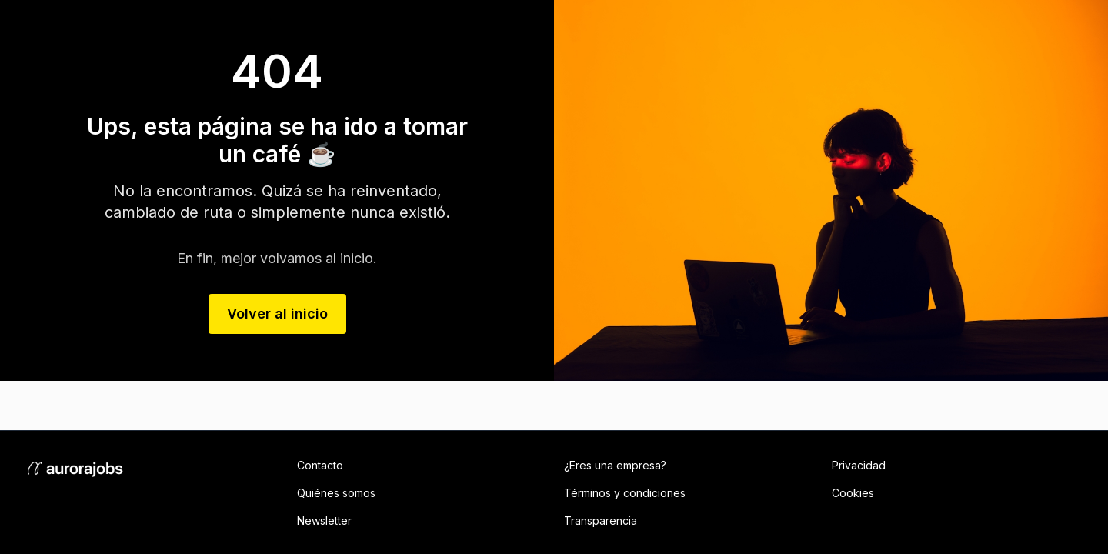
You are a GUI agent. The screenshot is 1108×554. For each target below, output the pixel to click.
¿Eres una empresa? (615, 465)
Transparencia (600, 520)
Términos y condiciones (625, 492)
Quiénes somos (336, 492)
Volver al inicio (277, 313)
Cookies (853, 492)
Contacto (320, 465)
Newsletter (324, 520)
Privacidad (859, 465)
